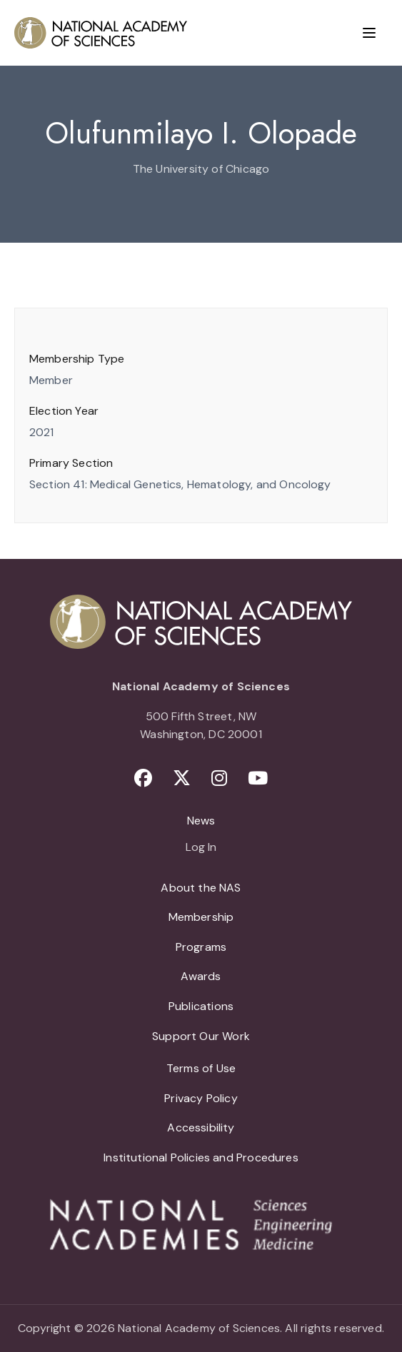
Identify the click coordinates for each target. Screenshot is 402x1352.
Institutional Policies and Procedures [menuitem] (201, 1157)
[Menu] (369, 32)
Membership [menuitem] (201, 916)
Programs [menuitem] (201, 946)
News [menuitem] (201, 820)
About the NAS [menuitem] (201, 887)
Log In (201, 848)
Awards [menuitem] (201, 976)
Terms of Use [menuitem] (201, 1068)
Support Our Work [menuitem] (201, 1036)
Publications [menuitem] (201, 1006)
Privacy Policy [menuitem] (201, 1098)
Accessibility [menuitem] (200, 1127)
